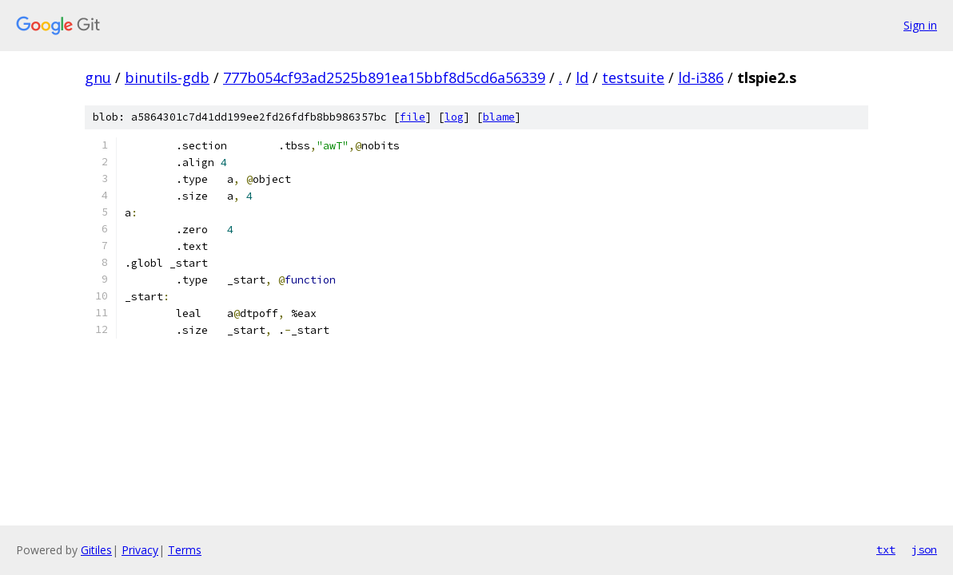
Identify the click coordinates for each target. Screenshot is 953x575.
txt (885, 549)
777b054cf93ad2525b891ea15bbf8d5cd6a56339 (384, 77)
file (412, 117)
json (924, 549)
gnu (98, 77)
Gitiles (96, 549)
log (454, 117)
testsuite (633, 77)
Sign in (920, 25)
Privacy (140, 549)
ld (582, 77)
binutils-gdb (167, 77)
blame (499, 117)
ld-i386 (701, 77)
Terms (184, 549)
